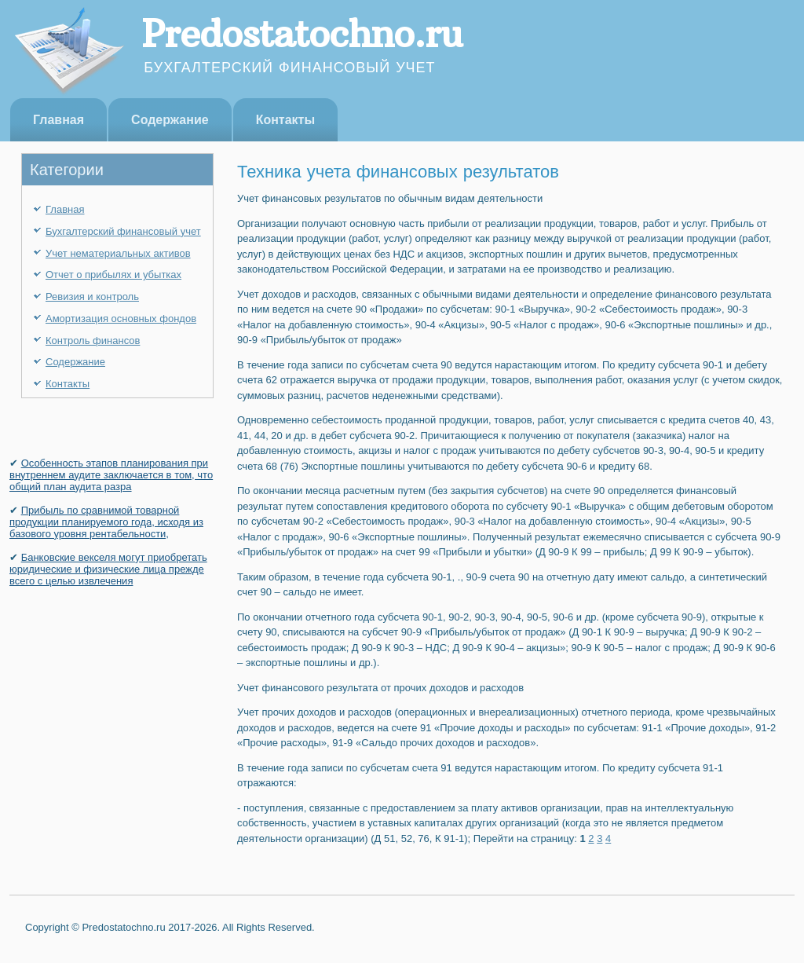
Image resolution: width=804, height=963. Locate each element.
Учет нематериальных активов (118, 253)
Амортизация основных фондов (121, 318)
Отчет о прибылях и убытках (113, 274)
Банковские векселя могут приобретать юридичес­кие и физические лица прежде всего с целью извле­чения (108, 569)
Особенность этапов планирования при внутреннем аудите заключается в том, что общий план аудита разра (111, 474)
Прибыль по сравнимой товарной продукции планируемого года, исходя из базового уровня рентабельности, (106, 522)
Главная (58, 119)
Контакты (285, 119)
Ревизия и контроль (92, 296)
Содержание (170, 119)
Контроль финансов (93, 340)
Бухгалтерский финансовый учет (123, 231)
